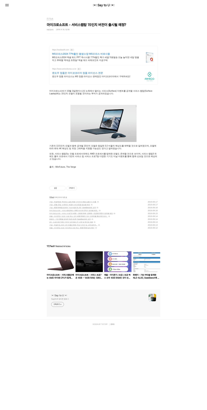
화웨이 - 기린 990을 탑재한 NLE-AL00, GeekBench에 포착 (70, 300)
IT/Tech (52, 278)
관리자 (112, 405)
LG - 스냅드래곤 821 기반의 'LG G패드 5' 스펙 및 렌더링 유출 (71, 303)
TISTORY (104, 405)
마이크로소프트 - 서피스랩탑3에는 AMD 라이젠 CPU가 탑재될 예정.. (73, 291)
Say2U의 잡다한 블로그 (60, 380)
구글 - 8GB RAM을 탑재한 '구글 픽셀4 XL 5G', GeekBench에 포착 (72, 288)
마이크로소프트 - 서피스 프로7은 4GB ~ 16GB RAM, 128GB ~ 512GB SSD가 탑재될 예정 (81, 294)
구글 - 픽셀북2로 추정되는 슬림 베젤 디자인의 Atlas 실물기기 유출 (72, 283)
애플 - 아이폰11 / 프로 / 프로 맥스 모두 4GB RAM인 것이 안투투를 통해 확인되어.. (78, 297)
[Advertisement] (103, 69)
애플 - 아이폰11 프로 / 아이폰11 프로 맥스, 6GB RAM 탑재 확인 (71, 309)
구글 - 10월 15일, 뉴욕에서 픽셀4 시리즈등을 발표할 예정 (69, 285)
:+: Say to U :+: (103, 5)
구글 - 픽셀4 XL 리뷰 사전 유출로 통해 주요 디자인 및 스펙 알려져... (73, 306)
